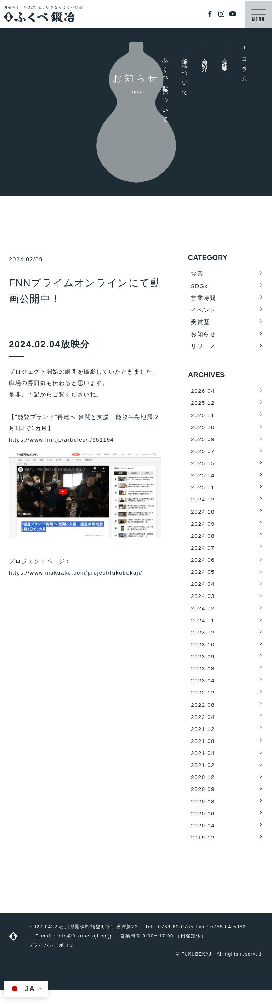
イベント (203, 311)
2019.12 (203, 851)
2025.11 (203, 418)
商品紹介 (205, 59)
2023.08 (203, 678)
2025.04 (203, 480)
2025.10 (203, 430)
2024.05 (203, 579)
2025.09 (203, 442)
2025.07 (203, 455)
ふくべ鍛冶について (165, 88)
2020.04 (203, 839)
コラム (245, 67)
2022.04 (203, 727)
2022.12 (203, 702)
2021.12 (203, 740)
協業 (197, 274)
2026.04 (203, 393)
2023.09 (203, 665)
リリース (203, 348)
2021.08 (203, 752)
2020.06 (203, 826)
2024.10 (203, 517)
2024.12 (203, 504)
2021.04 (203, 764)
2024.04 (203, 591)
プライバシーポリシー (54, 959)
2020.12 (203, 789)
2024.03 (203, 603)
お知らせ (203, 336)
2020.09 (203, 801)
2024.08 (203, 541)
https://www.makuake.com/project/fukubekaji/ (77, 573)
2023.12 (203, 640)
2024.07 (203, 554)
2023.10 (203, 653)
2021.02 (203, 777)
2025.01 (203, 492)
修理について (185, 74)
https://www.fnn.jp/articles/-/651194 (63, 440)
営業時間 (203, 298)
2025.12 (203, 405)
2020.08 (203, 814)
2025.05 (203, 467)
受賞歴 (200, 323)
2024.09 (203, 529)
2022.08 (203, 715)
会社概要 (225, 59)
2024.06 (203, 566)
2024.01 (203, 628)
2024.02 (203, 616)
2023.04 (203, 690)
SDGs (199, 286)
